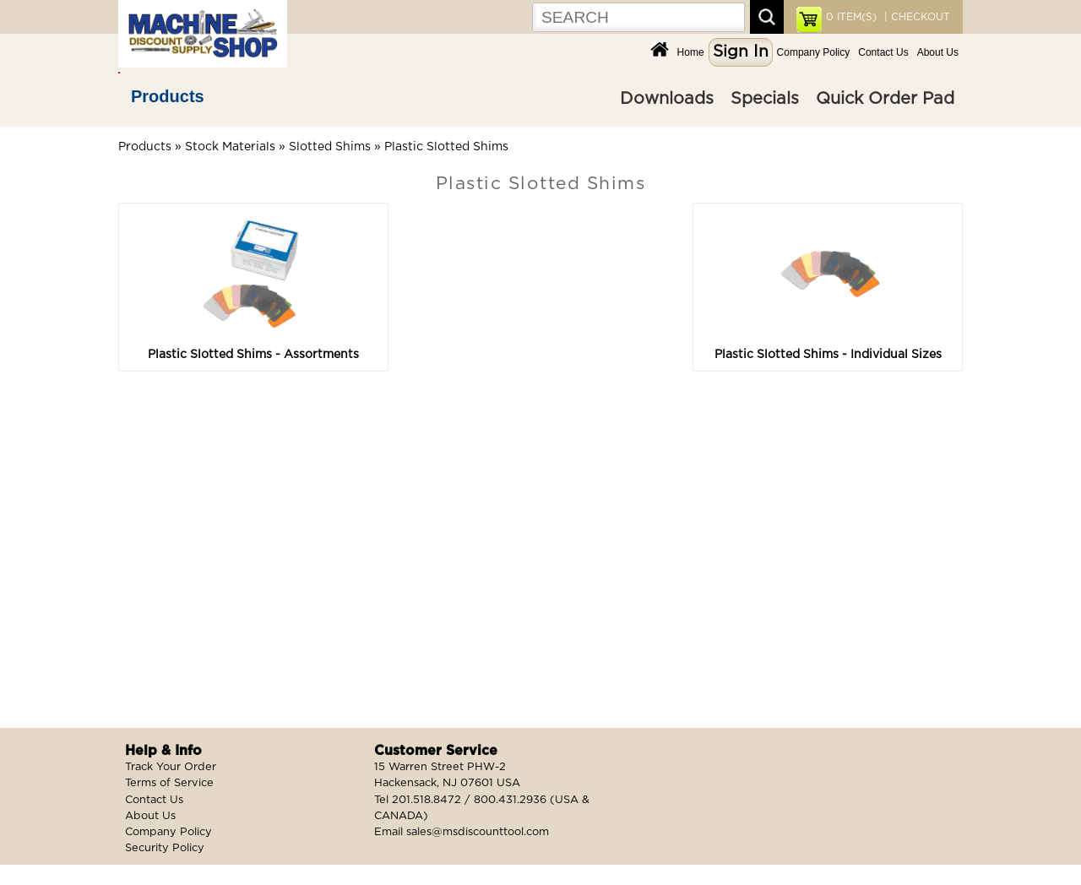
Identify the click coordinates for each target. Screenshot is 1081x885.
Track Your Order (170, 767)
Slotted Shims (330, 147)
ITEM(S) (851, 17)
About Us (938, 52)
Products (167, 96)
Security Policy (164, 848)
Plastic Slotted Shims (446, 147)
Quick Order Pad (885, 98)
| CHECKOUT (915, 17)
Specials (765, 98)
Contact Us (883, 52)
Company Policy (813, 52)
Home (690, 52)
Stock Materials (230, 147)
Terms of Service (169, 783)
